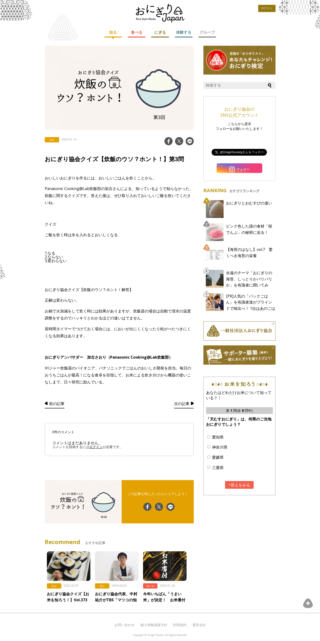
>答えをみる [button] (239, 485)
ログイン (267, 8)
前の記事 (56, 403)
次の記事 (181, 403)
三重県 (218, 467)
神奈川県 (219, 447)
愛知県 (218, 437)
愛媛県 (218, 457)
